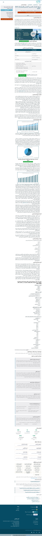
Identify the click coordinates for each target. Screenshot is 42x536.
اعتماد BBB (28, 431)
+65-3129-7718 (17, 525)
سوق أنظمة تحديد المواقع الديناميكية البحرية (33, 498)
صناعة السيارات (35, 4)
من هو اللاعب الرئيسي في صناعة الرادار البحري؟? (33, 492)
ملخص (28, 15)
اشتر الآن (6, 10)
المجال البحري (30, 4)
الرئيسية (40, 4)
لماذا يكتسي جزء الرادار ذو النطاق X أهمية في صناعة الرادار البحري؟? (30, 488)
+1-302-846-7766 (16, 524)
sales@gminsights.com (15, 526)
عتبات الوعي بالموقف (22, 90)
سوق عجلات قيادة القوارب (35, 501)
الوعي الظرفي (24, 44)
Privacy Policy (28, 535)
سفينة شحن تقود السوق (35, 500)
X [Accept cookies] (11, 535)
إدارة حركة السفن (25, 202)
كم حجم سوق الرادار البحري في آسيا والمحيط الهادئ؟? (32, 490)
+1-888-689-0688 (16, 523)
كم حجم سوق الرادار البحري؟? (36, 481)
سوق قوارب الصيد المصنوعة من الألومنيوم (32, 497)
